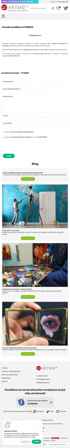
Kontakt (4, 381)
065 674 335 (43, 376)
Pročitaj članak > (28, 179)
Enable (36, 442)
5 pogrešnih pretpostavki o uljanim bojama (17, 289)
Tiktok (50, 411)
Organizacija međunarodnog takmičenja (51, 423)
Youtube (61, 411)
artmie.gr (46, 440)
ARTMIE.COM (55, 438)
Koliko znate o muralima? (11, 230)
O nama (4, 368)
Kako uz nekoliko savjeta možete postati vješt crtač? (23, 173)
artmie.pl (46, 438)
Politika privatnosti (43, 383)
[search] (53, 9)
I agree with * (19, 132)
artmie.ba (64, 438)
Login (53, 2)
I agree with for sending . (25, 137)
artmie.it (53, 440)
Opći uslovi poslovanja (10, 375)
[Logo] (14, 8)
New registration (63, 2)
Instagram (38, 411)
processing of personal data (21, 137)
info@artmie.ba (44, 379)
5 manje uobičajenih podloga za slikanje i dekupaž (19, 348)
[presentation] (16, 145)
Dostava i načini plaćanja (11, 371)
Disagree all (25, 442)
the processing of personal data (22, 132)
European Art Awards (46, 420)
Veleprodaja (6, 378)
